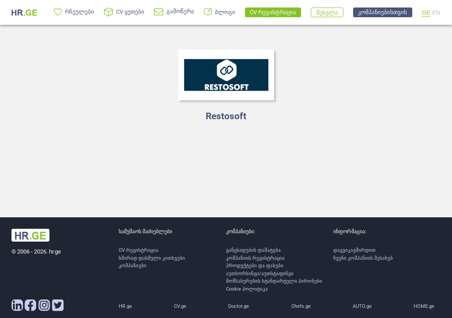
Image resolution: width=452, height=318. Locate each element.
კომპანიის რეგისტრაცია (255, 258)
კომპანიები (133, 266)
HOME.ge (424, 306)
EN (436, 12)
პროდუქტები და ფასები (254, 266)
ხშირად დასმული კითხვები (152, 258)
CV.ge (180, 306)
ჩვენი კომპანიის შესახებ (363, 258)
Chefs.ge (301, 306)
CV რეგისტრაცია (138, 250)
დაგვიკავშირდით (354, 250)
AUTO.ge (362, 306)
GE (426, 12)
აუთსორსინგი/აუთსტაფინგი (260, 273)
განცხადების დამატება (253, 250)
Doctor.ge (238, 306)
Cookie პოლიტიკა (247, 289)
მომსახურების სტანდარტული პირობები (274, 281)
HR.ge (125, 306)
